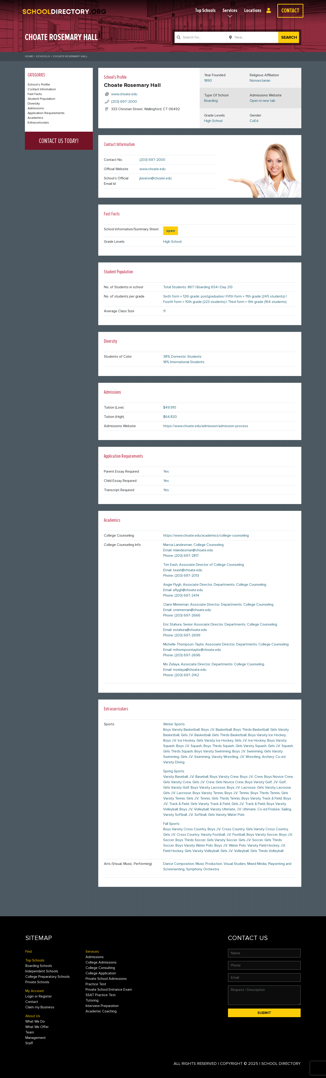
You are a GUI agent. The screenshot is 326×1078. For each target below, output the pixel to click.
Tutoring (92, 1000)
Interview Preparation (102, 1006)
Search (289, 37)
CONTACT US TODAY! (59, 141)
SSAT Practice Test (101, 995)
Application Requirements (46, 113)
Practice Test (96, 984)
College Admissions (101, 962)
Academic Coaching (101, 1011)
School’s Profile (39, 84)
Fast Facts (35, 94)
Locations (252, 10)
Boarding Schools (38, 966)
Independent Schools (41, 971)
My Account (34, 991)
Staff (29, 1043)
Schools (43, 56)
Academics (35, 118)
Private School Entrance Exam (109, 989)
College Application (101, 973)
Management (35, 1037)
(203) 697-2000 (124, 101)
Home (29, 56)
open (170, 230)
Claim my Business (39, 1007)
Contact (290, 10)
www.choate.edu (124, 94)
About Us (32, 1016)
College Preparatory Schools (47, 976)
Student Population (41, 99)
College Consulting (100, 968)
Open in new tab (262, 100)
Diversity (34, 103)
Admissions (36, 108)
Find (28, 951)
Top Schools (205, 10)
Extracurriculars (38, 122)
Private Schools (37, 982)
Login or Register (269, 10)
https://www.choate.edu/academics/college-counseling (206, 535)
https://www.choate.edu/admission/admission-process (205, 426)
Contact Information (42, 89)
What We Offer (37, 1027)
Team (29, 1032)
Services (230, 10)
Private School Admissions (106, 978)
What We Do (35, 1021)
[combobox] (200, 37)
